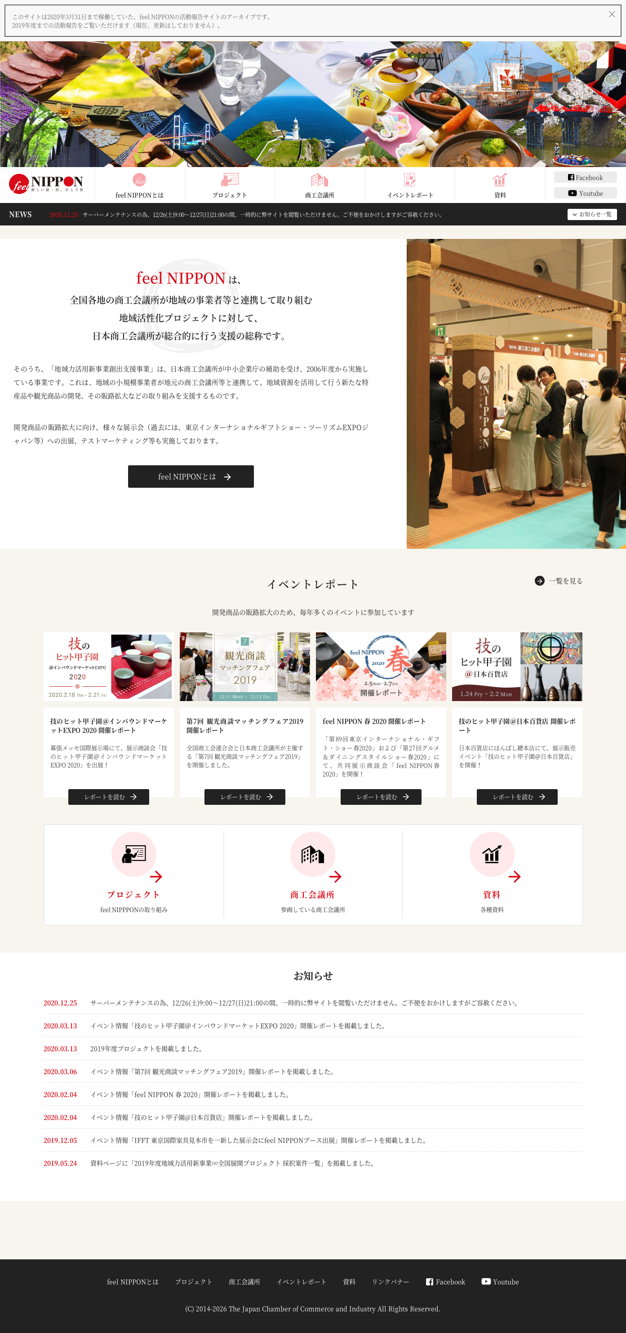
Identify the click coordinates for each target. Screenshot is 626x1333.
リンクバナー (390, 1281)
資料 (500, 185)
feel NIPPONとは (139, 185)
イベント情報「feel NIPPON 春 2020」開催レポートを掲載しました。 (191, 1094)
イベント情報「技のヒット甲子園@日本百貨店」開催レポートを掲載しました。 (203, 1116)
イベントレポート (410, 185)
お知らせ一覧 (591, 214)
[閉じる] (612, 14)
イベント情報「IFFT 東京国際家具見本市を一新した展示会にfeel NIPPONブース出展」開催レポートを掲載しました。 (259, 1139)
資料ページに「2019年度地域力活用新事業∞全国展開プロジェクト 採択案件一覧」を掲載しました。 (233, 1162)
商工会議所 (319, 185)
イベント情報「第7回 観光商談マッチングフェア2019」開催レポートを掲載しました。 (213, 1071)
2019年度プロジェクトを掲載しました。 (147, 1048)
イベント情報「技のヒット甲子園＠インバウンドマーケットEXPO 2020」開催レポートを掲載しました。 (239, 1025)
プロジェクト (229, 185)
